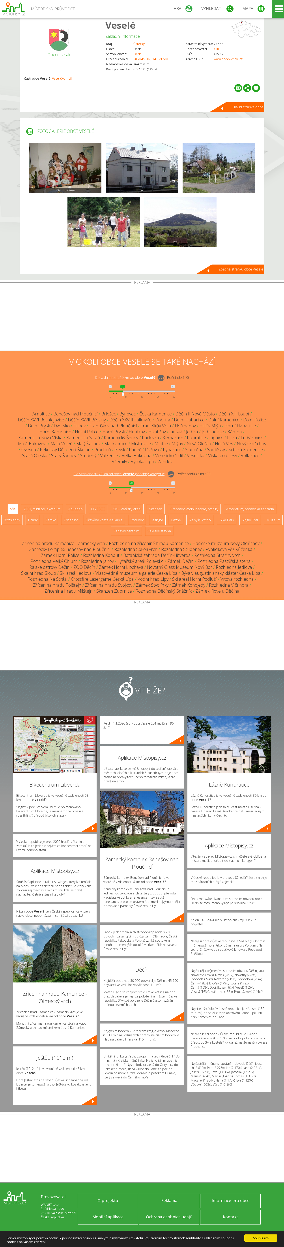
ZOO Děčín (84, 567)
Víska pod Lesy (222, 455)
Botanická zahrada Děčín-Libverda (157, 555)
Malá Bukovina (32, 444)
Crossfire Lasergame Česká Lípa (102, 579)
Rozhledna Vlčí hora (228, 585)
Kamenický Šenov (121, 438)
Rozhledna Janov (97, 561)
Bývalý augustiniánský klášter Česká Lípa (220, 573)
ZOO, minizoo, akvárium (42, 509)
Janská (176, 432)
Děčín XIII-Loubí (234, 414)
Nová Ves (224, 444)
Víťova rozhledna (237, 579)
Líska (232, 438)
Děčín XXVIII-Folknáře (130, 420)
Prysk (120, 450)
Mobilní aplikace (107, 1216)
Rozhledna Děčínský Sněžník (164, 591)
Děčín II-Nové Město (195, 414)
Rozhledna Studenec (181, 549)
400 (216, 49)
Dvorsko (62, 426)
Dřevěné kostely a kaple (104, 520)
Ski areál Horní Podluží (194, 579)
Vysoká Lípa (142, 461)
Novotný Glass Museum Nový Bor (179, 567)
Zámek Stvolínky (152, 585)
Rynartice (172, 450)
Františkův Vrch (156, 426)
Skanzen (155, 509)
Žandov (165, 461)
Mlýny (177, 444)
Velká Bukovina (136, 455)
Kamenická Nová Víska (40, 438)
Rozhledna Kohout (101, 555)
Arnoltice (41, 414)
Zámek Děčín (180, 561)
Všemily (119, 461)
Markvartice (115, 444)
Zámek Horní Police (60, 555)
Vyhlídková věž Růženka (229, 549)
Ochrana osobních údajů (169, 1216)
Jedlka (192, 432)
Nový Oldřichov (251, 444)
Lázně (176, 520)
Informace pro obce (230, 1200)
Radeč (135, 450)
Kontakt (230, 1216)
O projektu (107, 1200)
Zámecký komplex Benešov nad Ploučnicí (69, 549)
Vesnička (195, 455)
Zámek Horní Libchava (121, 567)
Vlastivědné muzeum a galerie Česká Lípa (136, 573)
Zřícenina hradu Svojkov (108, 585)
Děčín (137, 54)
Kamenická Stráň (83, 438)
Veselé (120, 25)
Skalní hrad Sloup (38, 573)
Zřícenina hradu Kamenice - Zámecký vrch (63, 543)
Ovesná (28, 450)
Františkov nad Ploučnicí (113, 426)
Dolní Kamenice (223, 420)
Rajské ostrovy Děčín (49, 567)
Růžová (152, 450)
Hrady (32, 520)
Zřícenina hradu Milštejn (69, 591)
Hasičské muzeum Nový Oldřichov (226, 543)
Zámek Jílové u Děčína (217, 591)
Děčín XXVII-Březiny (87, 420)
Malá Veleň (61, 444)
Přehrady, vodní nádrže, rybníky (194, 509)
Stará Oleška (34, 455)
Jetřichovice (213, 432)
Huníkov (137, 432)
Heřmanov (185, 426)
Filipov (79, 426)
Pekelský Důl (52, 450)
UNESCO (98, 509)
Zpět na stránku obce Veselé (241, 269)
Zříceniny (71, 520)
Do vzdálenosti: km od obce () (119, 473)
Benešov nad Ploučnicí (76, 414)
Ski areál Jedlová (76, 573)
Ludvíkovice (252, 438)
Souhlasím (261, 1238)
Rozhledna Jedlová (234, 567)
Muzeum (273, 520)
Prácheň (102, 450)
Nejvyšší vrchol (200, 520)
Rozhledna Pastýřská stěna (224, 561)
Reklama (169, 1200)
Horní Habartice (240, 426)
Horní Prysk (113, 432)
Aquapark (75, 509)
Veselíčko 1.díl (62, 78)
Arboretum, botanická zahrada (250, 509)
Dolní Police (254, 420)
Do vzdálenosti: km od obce (125, 377)
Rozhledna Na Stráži (47, 579)
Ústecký (139, 44)
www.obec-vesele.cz (228, 59)
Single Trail (250, 520)
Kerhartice (173, 438)
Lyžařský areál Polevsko (141, 561)
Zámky (50, 520)
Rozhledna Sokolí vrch (135, 549)
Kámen (235, 432)
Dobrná (162, 420)
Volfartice (250, 455)
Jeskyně (157, 520)
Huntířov (157, 432)
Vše (13, 509)
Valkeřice (109, 455)
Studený (88, 455)
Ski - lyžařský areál (127, 509)
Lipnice (216, 438)
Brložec (108, 414)
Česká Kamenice (155, 414)
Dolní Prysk (39, 426)
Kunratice (196, 438)
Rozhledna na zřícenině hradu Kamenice (149, 543)
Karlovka (150, 438)
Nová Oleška (199, 444)
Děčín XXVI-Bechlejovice (41, 420)
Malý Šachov (88, 444)
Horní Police (87, 432)
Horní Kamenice (55, 432)
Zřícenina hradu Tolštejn (57, 585)
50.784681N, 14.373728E (151, 59)
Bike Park (226, 520)
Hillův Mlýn (210, 426)
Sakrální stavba (159, 531)
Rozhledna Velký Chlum (54, 561)
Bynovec (128, 414)
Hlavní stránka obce (247, 107)
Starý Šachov (63, 455)
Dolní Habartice (189, 420)
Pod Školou (80, 450)
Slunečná (194, 450)
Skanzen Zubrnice (114, 591)
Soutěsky (216, 450)
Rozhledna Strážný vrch (217, 555)
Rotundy (137, 520)
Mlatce (161, 444)
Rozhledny (12, 520)
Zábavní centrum (126, 531)
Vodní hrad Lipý (153, 579)
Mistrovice (141, 444)
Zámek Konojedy (188, 585)
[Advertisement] (142, 317)
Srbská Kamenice (246, 450)
